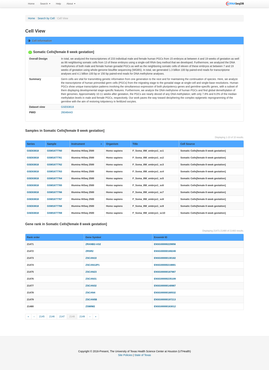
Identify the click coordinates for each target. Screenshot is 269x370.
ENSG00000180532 (165, 292)
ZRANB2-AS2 (93, 244)
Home (31, 3)
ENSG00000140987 (165, 285)
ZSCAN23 (91, 271)
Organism (112, 143)
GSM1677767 (54, 199)
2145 (42, 316)
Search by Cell (46, 18)
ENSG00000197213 (165, 299)
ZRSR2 (90, 251)
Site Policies (125, 355)
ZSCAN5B (91, 299)
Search (45, 3)
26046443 (67, 112)
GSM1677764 (54, 178)
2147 (62, 316)
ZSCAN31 (91, 278)
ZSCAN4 (90, 292)
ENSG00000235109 (165, 278)
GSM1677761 (54, 157)
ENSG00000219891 (165, 264)
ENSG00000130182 (165, 258)
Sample (51, 143)
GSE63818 (67, 106)
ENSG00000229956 (165, 244)
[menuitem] (31, 3)
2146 (52, 316)
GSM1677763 (54, 171)
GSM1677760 (54, 150)
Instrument (86, 143)
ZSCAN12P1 (93, 264)
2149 (82, 316)
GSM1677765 (54, 185)
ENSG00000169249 (165, 251)
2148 (72, 316)
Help (58, 3)
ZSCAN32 (91, 285)
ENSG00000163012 (165, 306)
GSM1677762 (54, 164)
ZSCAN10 (91, 258)
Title (135, 143)
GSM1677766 (54, 192)
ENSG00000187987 (165, 271)
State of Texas (142, 355)
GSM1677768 (54, 206)
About (71, 3)
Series (31, 143)
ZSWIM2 (90, 306)
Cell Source (187, 143)
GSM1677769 (54, 213)
